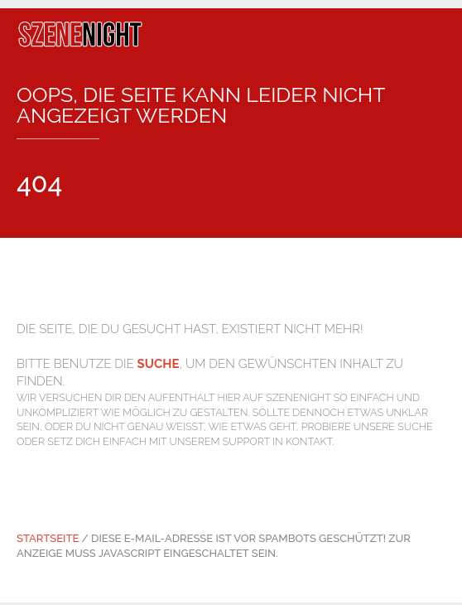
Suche (158, 363)
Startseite (48, 538)
